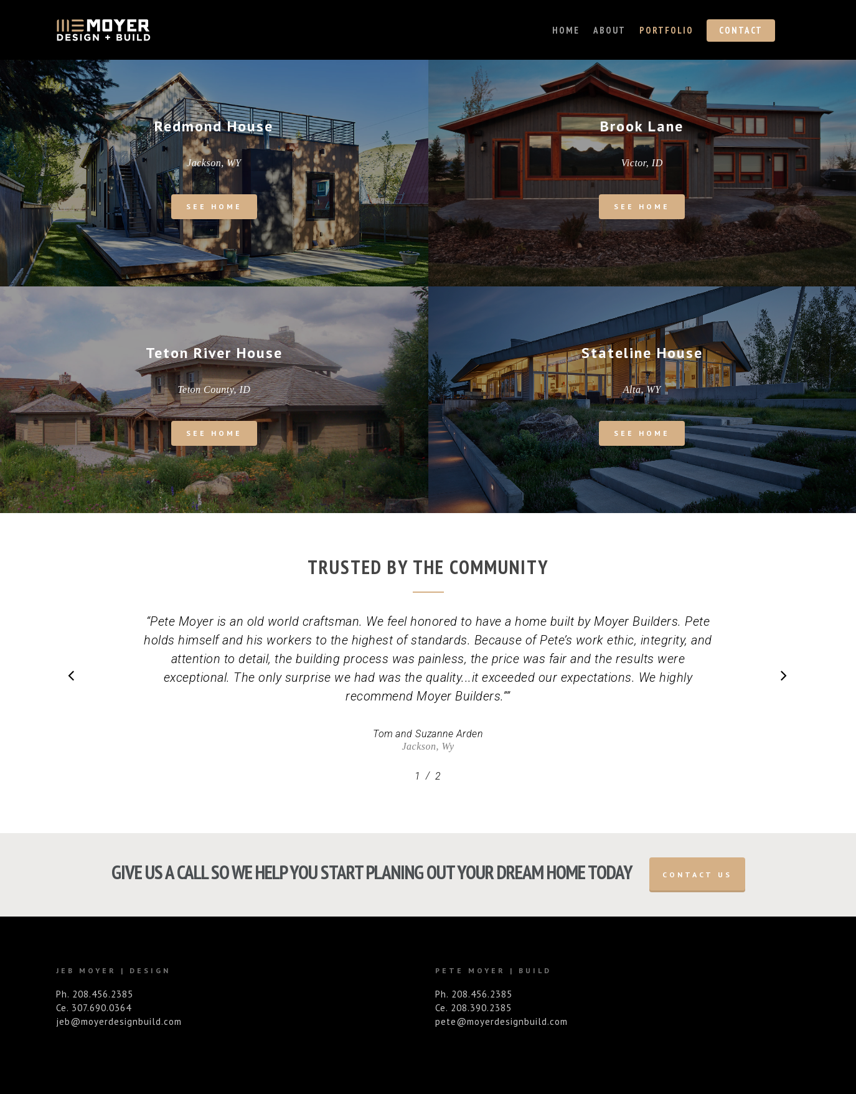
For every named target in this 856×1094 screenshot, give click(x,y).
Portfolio (666, 30)
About (609, 30)
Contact (741, 30)
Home (566, 30)
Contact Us (697, 874)
